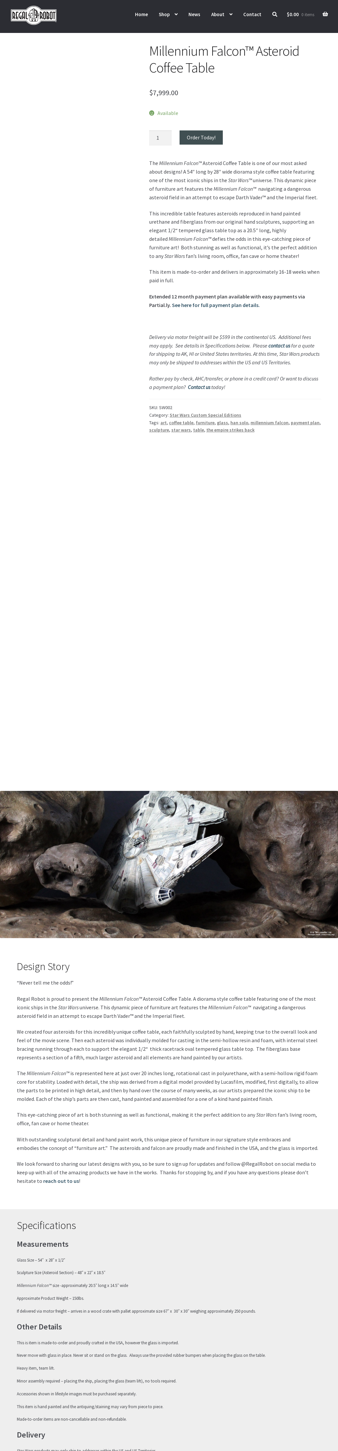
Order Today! (201, 137)
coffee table (181, 423)
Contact (252, 14)
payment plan (305, 423)
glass (222, 423)
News (194, 14)
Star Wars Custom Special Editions (205, 415)
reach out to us (61, 1095)
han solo (239, 423)
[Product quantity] (160, 138)
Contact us (199, 387)
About (217, 14)
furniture (205, 423)
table (198, 430)
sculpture (159, 430)
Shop (164, 14)
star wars (181, 430)
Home (141, 14)
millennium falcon (269, 423)
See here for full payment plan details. (216, 305)
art (163, 423)
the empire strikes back (230, 430)
